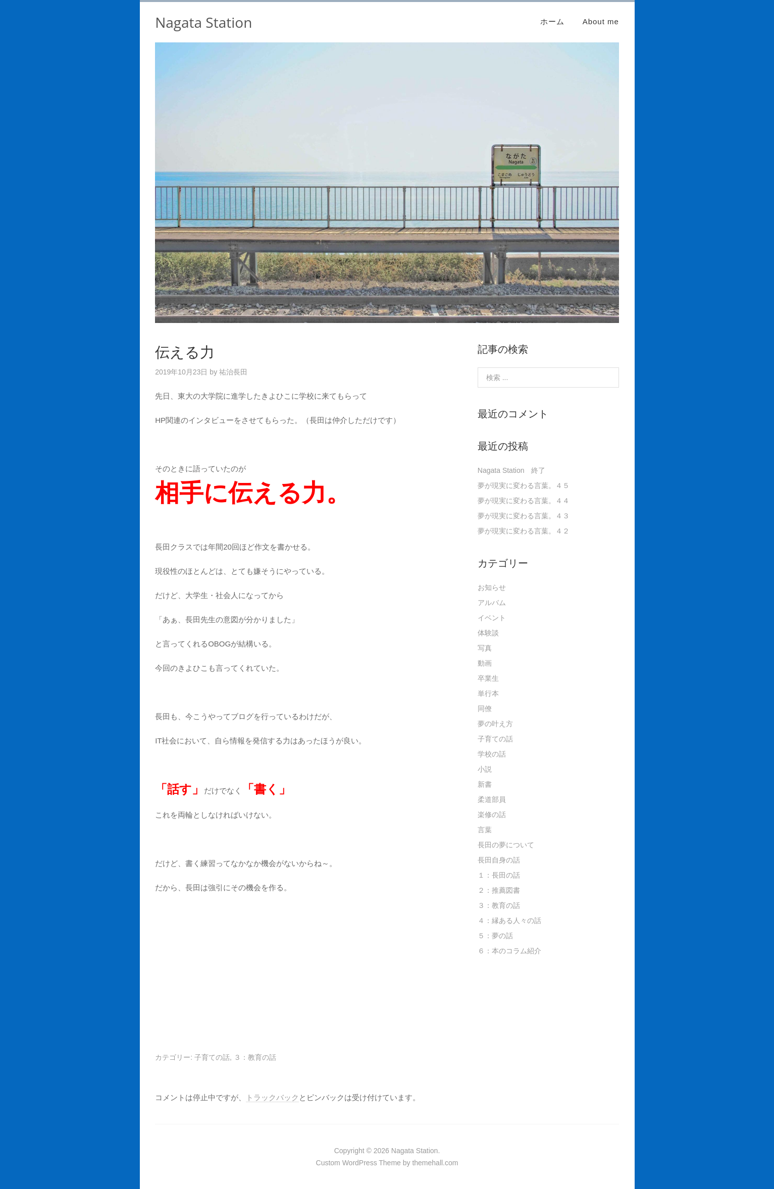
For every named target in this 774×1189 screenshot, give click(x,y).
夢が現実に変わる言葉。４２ (524, 531)
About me (601, 21)
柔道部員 (492, 799)
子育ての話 (212, 1057)
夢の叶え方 (495, 724)
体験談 (488, 633)
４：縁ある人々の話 (509, 920)
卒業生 (488, 678)
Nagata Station (203, 22)
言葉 (485, 830)
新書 (485, 784)
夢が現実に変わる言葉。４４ (524, 501)
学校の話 (492, 754)
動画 (485, 663)
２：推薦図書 (499, 890)
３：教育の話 (255, 1057)
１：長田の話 (499, 875)
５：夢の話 (495, 936)
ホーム (552, 21)
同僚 (485, 709)
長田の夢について (506, 845)
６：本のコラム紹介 (509, 951)
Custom (328, 1163)
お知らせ (492, 587)
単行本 (488, 693)
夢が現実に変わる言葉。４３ (524, 516)
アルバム (492, 603)
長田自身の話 (499, 860)
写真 (485, 648)
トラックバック (272, 1097)
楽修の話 (492, 814)
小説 (485, 769)
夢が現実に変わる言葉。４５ (524, 485)
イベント (492, 618)
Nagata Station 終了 (512, 470)
